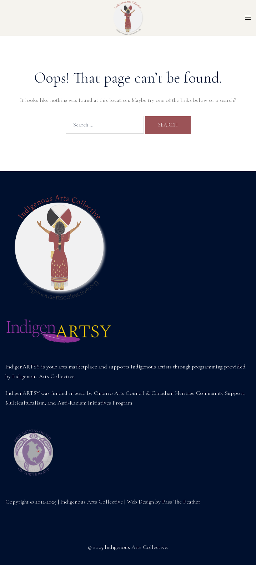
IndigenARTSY (22, 366)
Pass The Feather (181, 501)
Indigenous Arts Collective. (44, 376)
